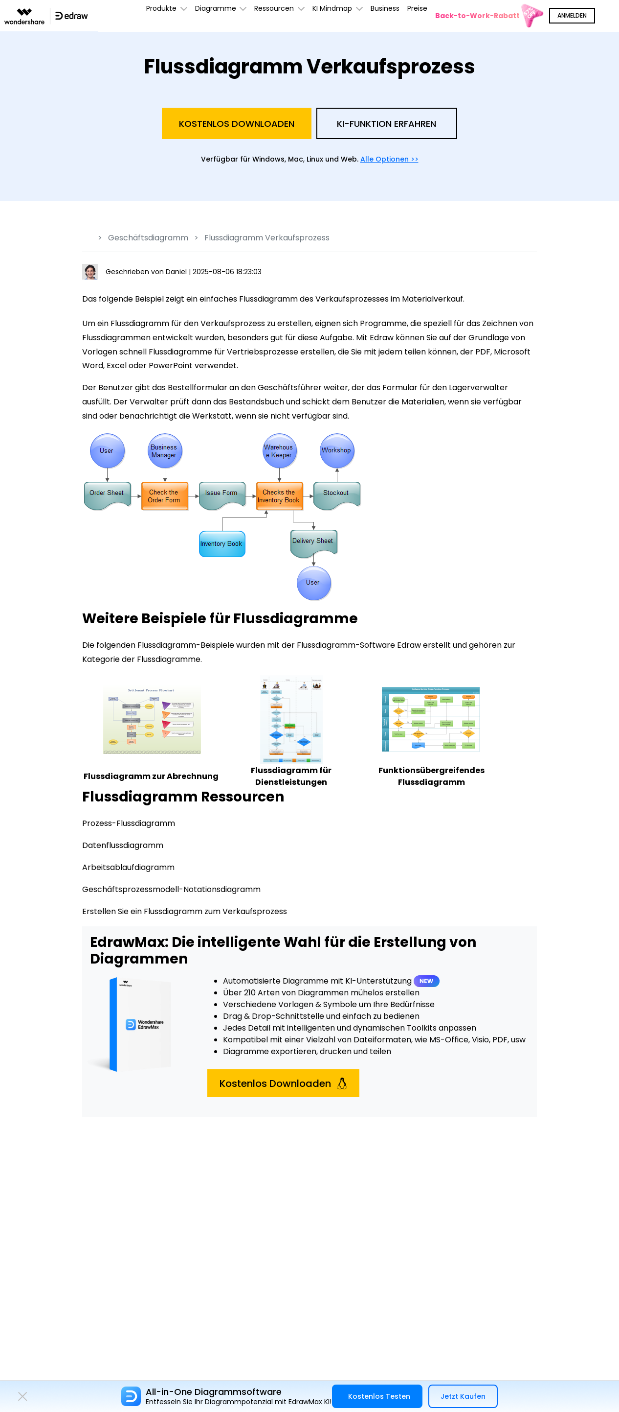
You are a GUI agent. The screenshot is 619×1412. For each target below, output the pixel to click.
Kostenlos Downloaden (236, 124)
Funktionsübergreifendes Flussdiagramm (431, 776)
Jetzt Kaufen (463, 1396)
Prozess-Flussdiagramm (128, 823)
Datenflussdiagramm (122, 845)
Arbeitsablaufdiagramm (128, 867)
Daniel (177, 272)
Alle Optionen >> (389, 159)
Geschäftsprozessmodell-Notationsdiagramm (171, 889)
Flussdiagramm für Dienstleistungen (291, 776)
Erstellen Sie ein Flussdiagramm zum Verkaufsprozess (184, 911)
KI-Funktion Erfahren (386, 124)
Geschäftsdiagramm (148, 237)
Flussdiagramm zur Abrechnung (151, 776)
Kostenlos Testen (379, 1396)
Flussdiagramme (168, 659)
